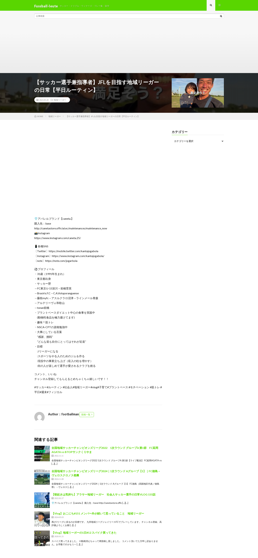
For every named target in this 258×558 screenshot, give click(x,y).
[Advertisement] (129, 48)
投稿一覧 (85, 415)
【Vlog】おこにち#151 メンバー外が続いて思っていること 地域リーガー (98, 514)
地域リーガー (60, 101)
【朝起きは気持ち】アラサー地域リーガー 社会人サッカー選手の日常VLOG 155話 (103, 495)
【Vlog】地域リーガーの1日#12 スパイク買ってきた (84, 534)
